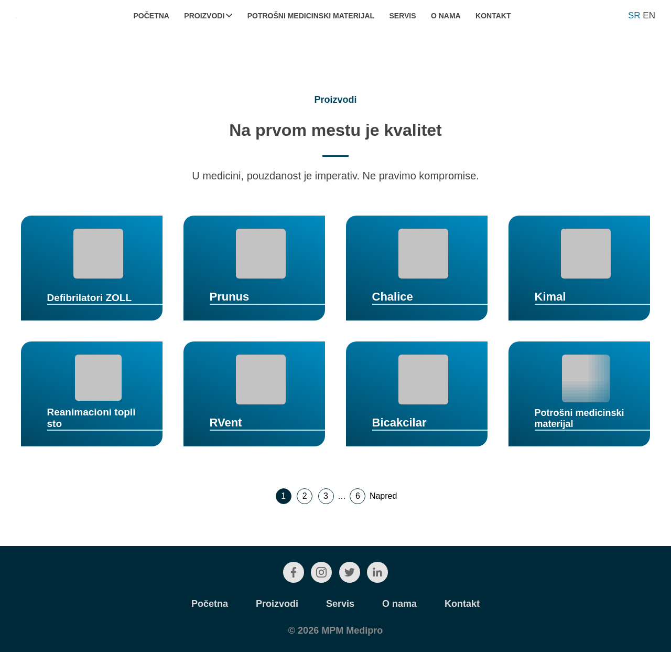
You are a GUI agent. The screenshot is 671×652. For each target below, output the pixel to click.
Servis (402, 16)
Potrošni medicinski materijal (310, 16)
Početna (151, 16)
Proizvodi (208, 16)
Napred (383, 495)
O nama (446, 16)
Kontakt (493, 16)
